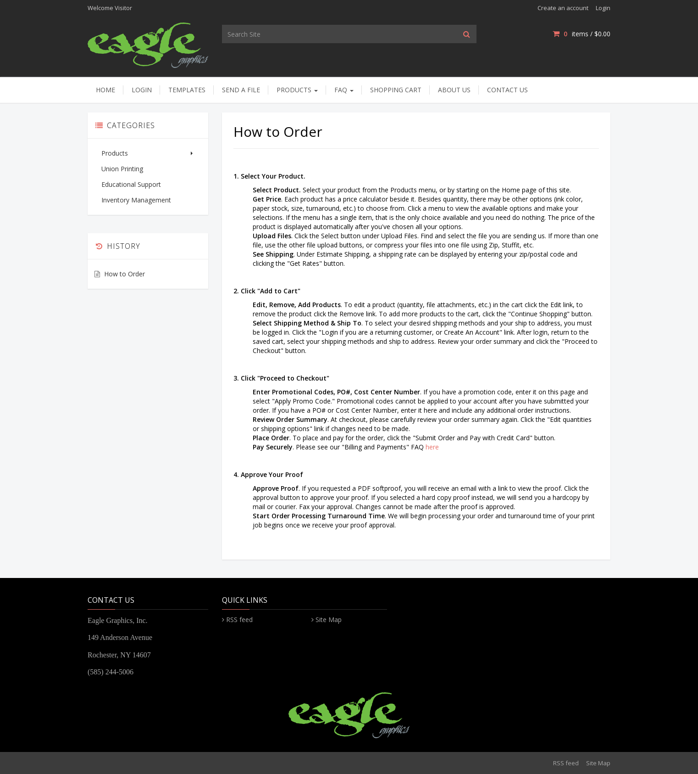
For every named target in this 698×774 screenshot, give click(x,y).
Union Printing (122, 168)
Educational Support (131, 184)
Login (603, 8)
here (432, 447)
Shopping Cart (395, 89)
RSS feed (239, 619)
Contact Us (507, 89)
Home (105, 89)
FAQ (344, 89)
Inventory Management (136, 200)
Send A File (241, 89)
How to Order (124, 273)
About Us (454, 89)
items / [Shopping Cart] (581, 33)
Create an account (562, 8)
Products (297, 89)
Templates (186, 89)
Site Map (329, 619)
